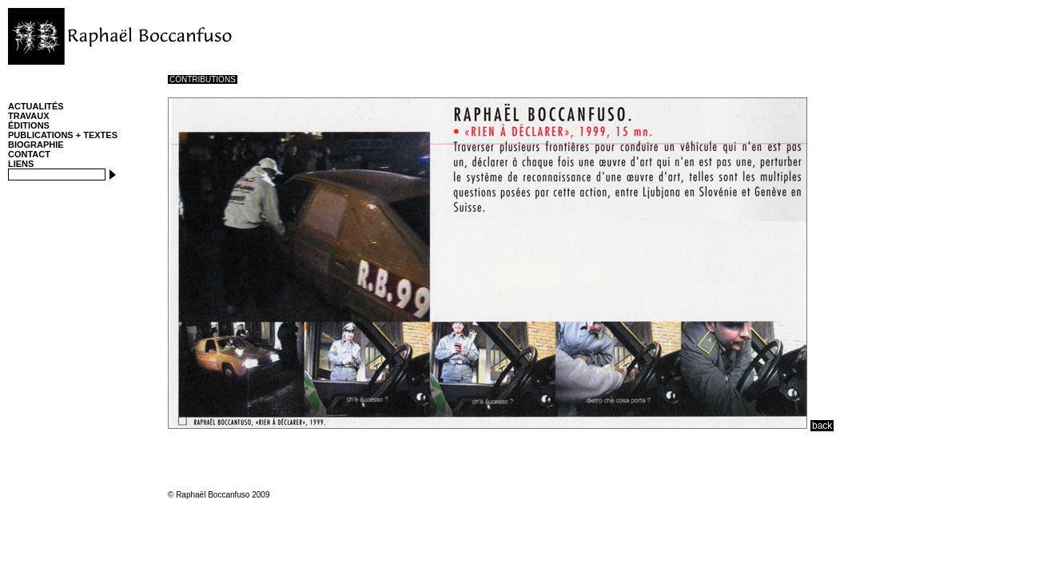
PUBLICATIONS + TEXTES (62, 135)
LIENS (21, 164)
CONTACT (29, 154)
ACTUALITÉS (36, 106)
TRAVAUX (29, 116)
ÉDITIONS (29, 125)
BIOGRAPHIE (36, 144)
